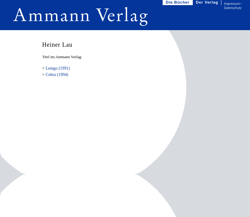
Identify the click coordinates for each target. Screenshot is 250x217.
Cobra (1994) (56, 74)
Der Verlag (207, 2)
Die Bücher (178, 2)
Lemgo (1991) (57, 68)
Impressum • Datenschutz (233, 6)
